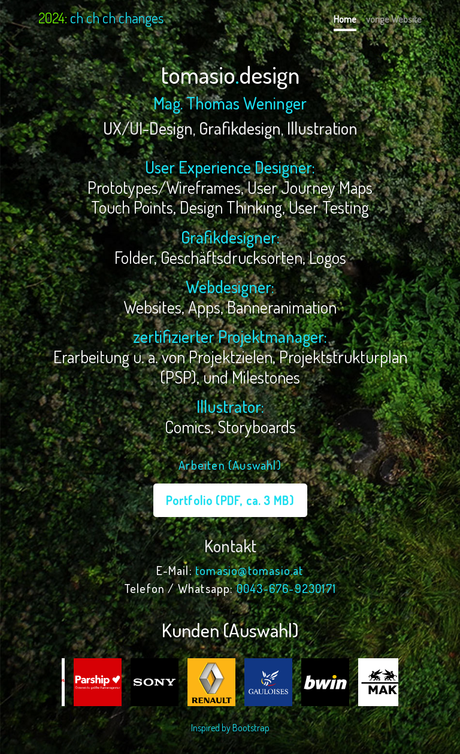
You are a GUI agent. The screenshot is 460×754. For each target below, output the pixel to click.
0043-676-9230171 (286, 588)
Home (345, 19)
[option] (90, 682)
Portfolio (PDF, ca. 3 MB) (230, 500)
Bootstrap (251, 728)
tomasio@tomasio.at (249, 570)
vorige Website (394, 19)
